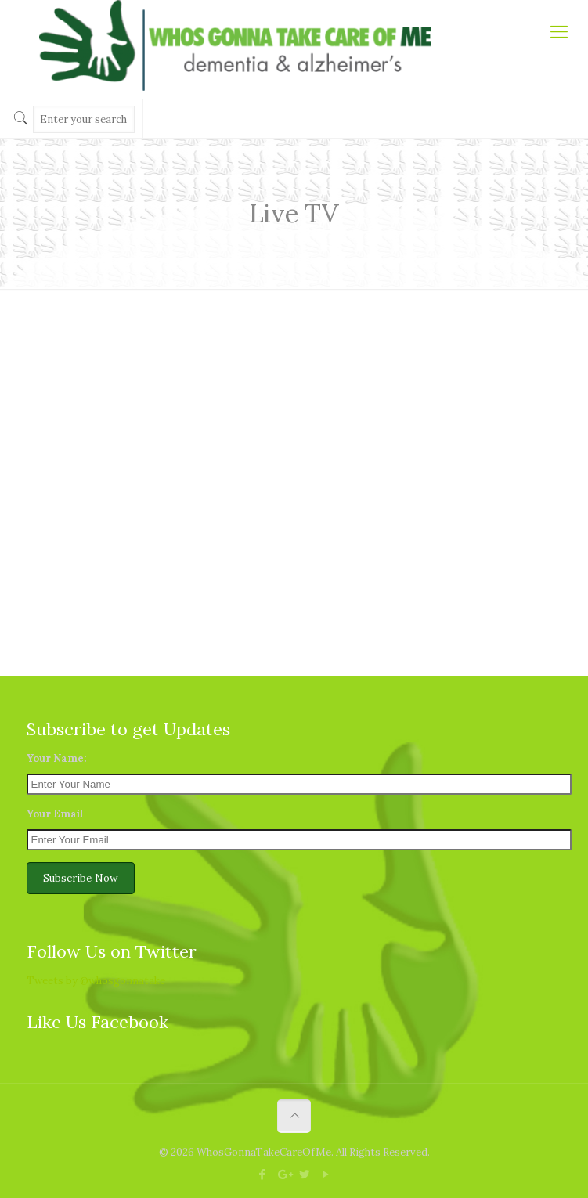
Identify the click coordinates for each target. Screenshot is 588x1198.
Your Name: (57, 758)
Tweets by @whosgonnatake (96, 980)
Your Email (55, 814)
